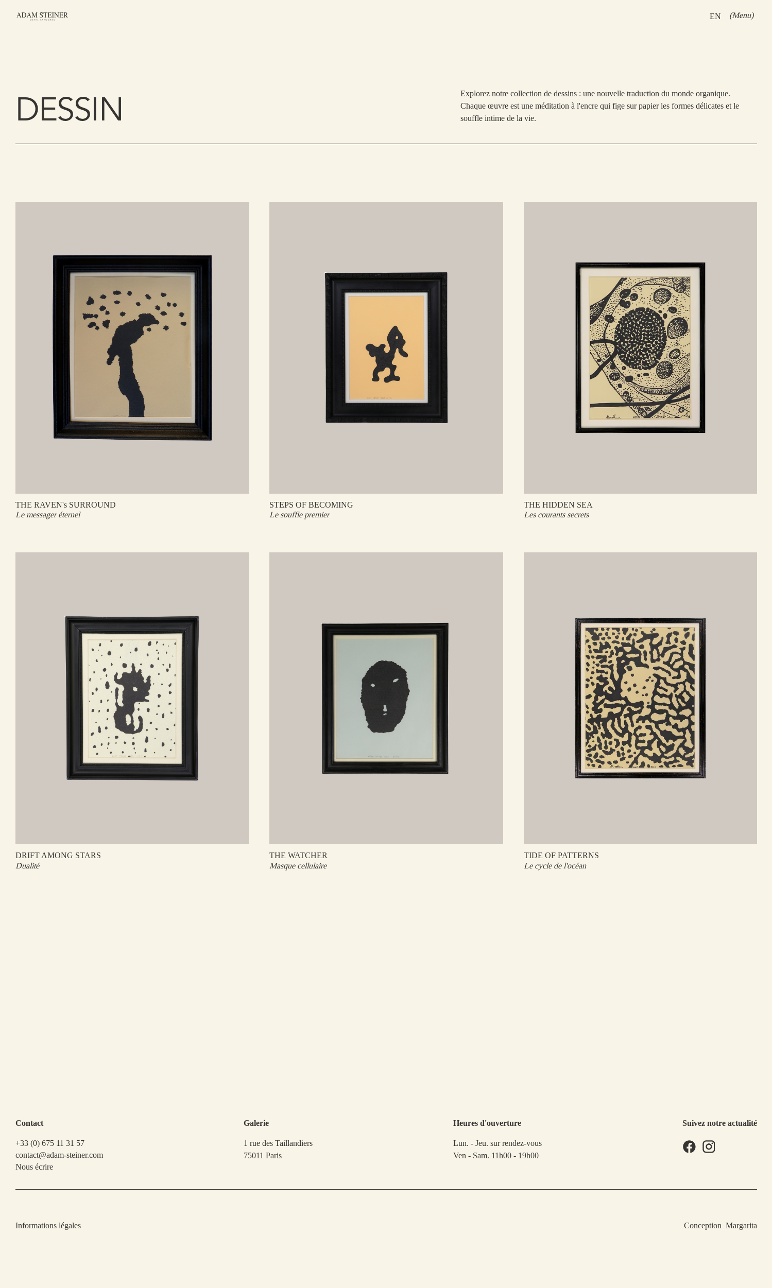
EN (714, 16)
